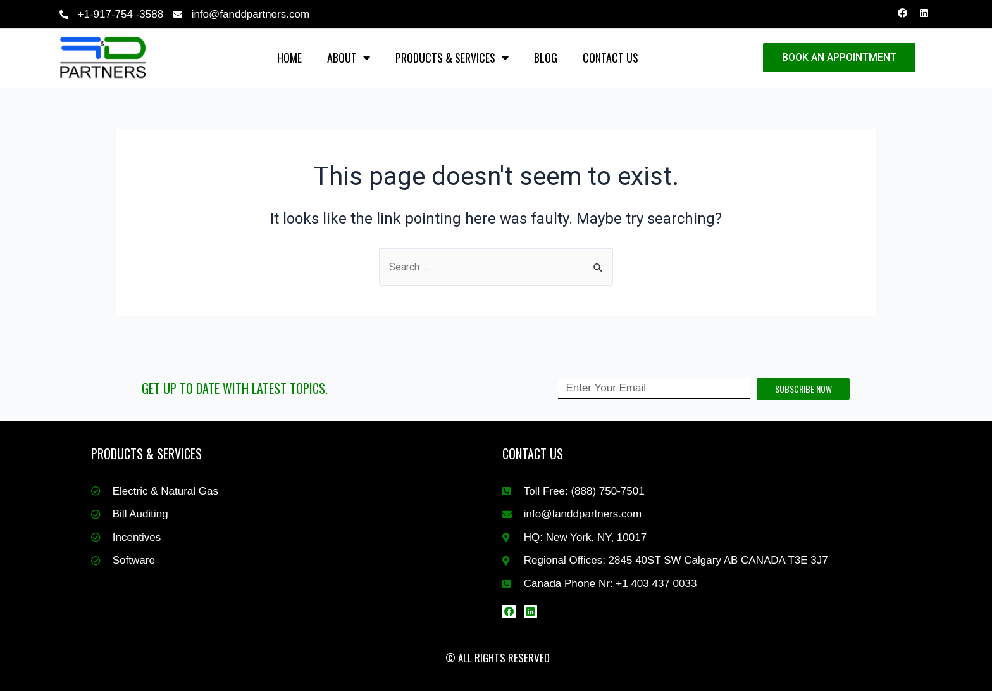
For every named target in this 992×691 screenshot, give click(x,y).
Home (289, 57)
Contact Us (610, 57)
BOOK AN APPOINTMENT (839, 57)
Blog (545, 57)
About (348, 58)
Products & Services (452, 58)
